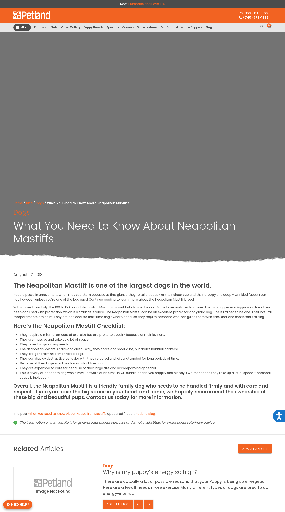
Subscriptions (147, 27)
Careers (128, 27)
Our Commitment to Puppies (181, 27)
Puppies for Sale (46, 27)
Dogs (40, 203)
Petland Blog (145, 413)
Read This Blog (117, 504)
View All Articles (255, 449)
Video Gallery (70, 27)
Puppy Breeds (93, 27)
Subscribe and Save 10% (146, 4)
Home (18, 203)
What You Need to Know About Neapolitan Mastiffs (67, 413)
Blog (208, 27)
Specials (112, 27)
